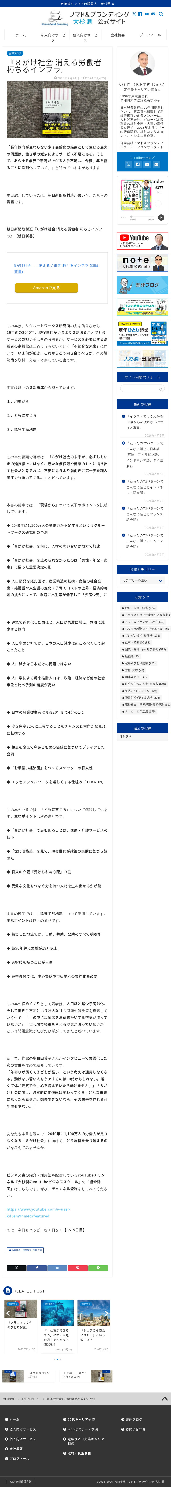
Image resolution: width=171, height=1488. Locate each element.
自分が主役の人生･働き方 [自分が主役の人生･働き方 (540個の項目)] (145, 684)
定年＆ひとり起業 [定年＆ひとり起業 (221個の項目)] (140, 663)
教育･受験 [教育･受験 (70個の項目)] (134, 670)
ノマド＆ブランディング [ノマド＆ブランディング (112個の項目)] (144, 622)
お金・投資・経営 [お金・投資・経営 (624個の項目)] (140, 608)
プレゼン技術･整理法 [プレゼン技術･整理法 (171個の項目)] (142, 636)
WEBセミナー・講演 (83, 1430)
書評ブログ (15, 54)
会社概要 (118, 35)
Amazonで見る (46, 288)
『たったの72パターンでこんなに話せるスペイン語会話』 (145, 541)
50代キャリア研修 (81, 1420)
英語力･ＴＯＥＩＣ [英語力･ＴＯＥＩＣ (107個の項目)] (141, 691)
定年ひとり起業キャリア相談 (84, 1442)
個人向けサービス (85, 36)
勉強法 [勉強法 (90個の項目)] (132, 656)
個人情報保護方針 (21, 1483)
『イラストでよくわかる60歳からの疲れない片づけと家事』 (145, 422)
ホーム (20, 35)
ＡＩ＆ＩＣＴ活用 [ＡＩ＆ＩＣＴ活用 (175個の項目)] (140, 712)
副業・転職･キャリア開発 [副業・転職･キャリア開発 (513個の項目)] (145, 649)
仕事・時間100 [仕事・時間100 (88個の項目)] (137, 643)
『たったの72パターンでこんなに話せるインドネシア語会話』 (145, 487)
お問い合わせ (136, 1430)
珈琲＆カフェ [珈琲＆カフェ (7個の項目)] (136, 677)
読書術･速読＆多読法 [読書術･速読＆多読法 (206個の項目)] (142, 698)
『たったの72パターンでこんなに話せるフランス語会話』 (145, 514)
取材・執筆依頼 (79, 1454)
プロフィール (150, 35)
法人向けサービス (53, 36)
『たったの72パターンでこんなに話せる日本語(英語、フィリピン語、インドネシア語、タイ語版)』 (145, 455)
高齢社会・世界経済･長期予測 (26, 1251)
